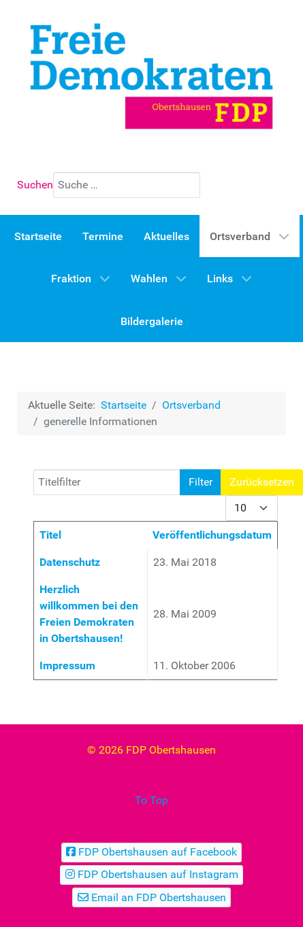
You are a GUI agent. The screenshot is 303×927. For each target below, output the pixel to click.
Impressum (67, 665)
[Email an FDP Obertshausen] (151, 897)
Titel (50, 534)
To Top (151, 800)
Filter (200, 481)
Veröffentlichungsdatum (212, 534)
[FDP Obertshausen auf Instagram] (151, 875)
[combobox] (126, 185)
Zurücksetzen (261, 481)
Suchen (35, 184)
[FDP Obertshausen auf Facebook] (151, 852)
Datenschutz (69, 562)
